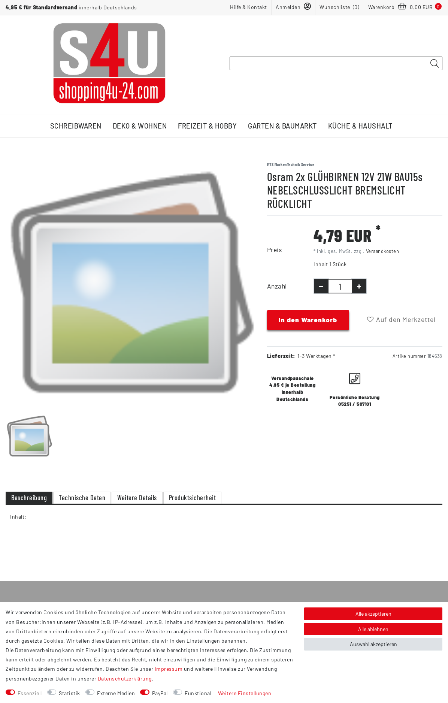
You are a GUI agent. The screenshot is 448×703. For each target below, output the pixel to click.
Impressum (169, 669)
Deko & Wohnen (140, 126)
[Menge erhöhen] (359, 286)
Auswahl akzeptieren (373, 644)
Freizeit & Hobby (207, 126)
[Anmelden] (293, 7)
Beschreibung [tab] (29, 498)
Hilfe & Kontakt (248, 7)
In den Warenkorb (308, 320)
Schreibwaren (76, 126)
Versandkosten (382, 251)
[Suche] (434, 63)
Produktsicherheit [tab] (192, 498)
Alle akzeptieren (373, 613)
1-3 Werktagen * (316, 356)
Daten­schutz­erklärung (125, 678)
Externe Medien (116, 693)
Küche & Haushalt (360, 126)
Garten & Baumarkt (282, 126)
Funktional (198, 693)
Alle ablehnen (373, 629)
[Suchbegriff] (336, 63)
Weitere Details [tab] (137, 498)
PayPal (160, 693)
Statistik (69, 693)
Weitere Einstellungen (245, 693)
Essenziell (30, 693)
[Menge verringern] (321, 286)
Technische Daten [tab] (82, 498)
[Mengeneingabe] (340, 286)
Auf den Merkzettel (401, 319)
